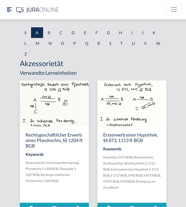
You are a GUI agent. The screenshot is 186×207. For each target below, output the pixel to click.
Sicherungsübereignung (62, 162)
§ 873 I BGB (111, 181)
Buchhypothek (113, 163)
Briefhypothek (134, 163)
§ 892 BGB (135, 175)
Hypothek (110, 157)
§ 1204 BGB (50, 168)
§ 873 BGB (125, 157)
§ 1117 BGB (119, 175)
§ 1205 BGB (50, 181)
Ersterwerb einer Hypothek (129, 169)
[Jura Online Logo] (37, 9)
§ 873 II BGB (151, 175)
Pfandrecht (33, 168)
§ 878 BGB (127, 181)
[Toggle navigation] (173, 9)
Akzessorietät (35, 162)
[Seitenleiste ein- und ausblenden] (9, 9)
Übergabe (66, 168)
